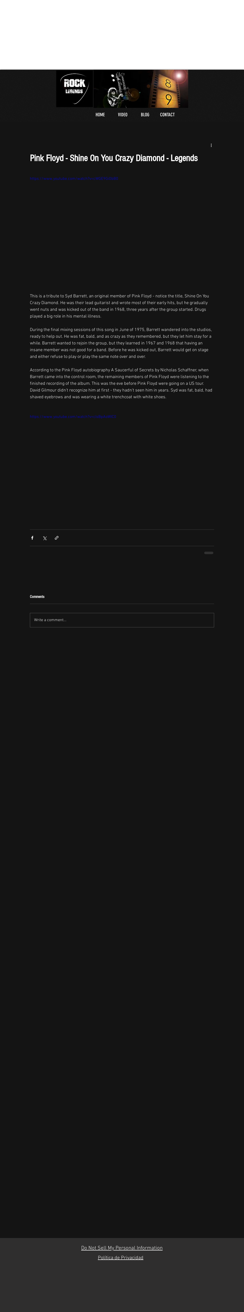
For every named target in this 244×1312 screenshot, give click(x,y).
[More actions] (211, 145)
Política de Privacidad (120, 1258)
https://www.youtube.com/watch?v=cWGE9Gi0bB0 (74, 178)
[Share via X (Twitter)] (44, 537)
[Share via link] (56, 537)
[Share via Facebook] (32, 537)
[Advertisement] (69, 35)
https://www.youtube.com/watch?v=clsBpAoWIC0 (73, 416)
